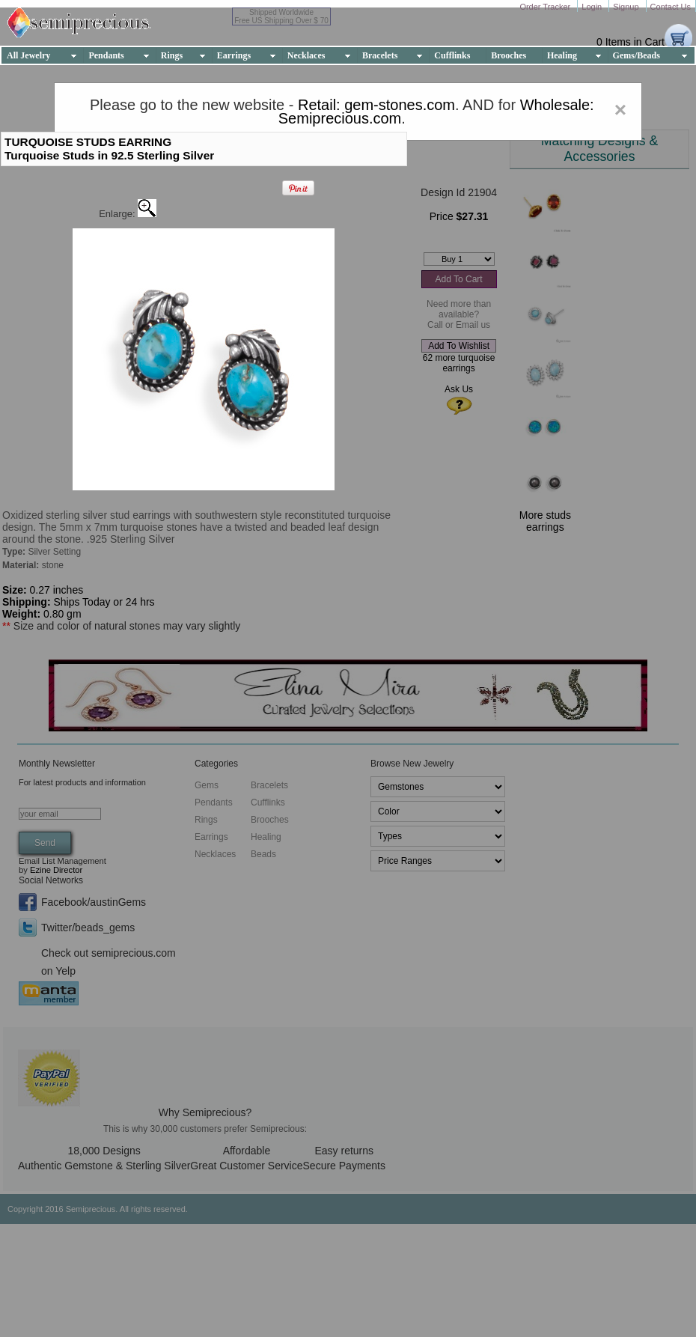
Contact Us (670, 6)
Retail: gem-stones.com (376, 105)
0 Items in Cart (630, 42)
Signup (627, 6)
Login (592, 6)
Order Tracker (546, 6)
